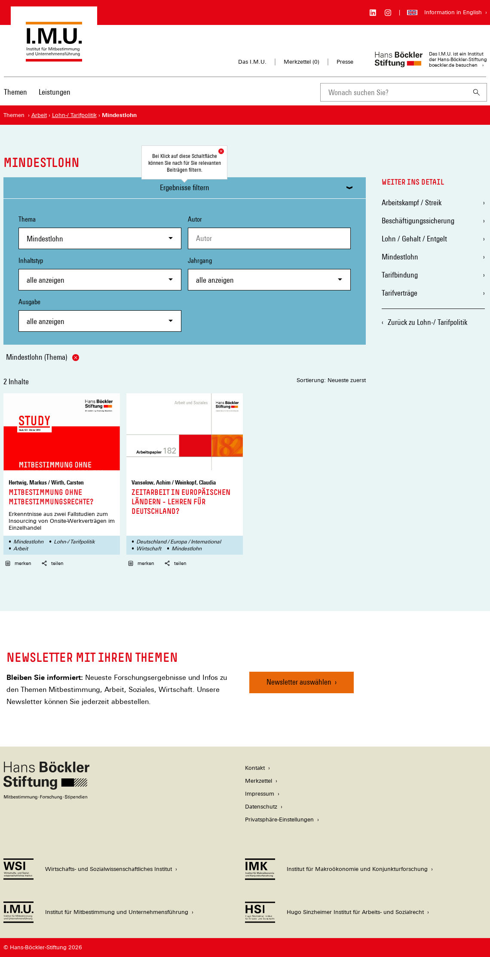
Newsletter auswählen (298, 681)
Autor (195, 219)
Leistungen (54, 91)
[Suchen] (476, 92)
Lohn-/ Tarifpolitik (74, 542)
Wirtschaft (148, 549)
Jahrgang (269, 273)
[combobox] (393, 92)
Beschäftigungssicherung (418, 220)
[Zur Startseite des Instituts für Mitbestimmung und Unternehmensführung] (54, 57)
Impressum (259, 793)
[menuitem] (15, 98)
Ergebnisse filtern (184, 187)
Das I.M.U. (252, 62)
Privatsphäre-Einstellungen (279, 819)
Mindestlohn (28, 542)
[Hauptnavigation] (37, 92)
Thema (99, 232)
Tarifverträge (399, 292)
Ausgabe (99, 315)
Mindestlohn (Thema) (42, 356)
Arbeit (20, 549)
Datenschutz (261, 806)
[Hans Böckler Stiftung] (46, 797)
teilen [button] (53, 563)
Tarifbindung (400, 274)
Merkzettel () (301, 62)
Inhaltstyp (99, 273)
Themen (15, 91)
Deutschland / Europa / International (178, 542)
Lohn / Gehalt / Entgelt (414, 238)
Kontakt (255, 768)
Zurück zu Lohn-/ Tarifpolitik (427, 322)
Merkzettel (258, 781)
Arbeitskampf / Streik (411, 202)
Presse (345, 62)
